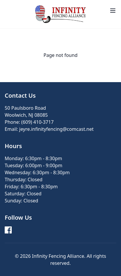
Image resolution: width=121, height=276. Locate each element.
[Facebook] (8, 229)
